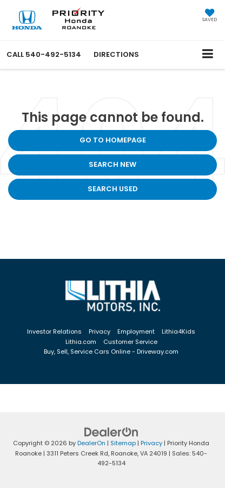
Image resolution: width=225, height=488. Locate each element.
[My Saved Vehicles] (209, 16)
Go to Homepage (113, 140)
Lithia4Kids (178, 331)
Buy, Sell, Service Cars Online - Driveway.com (111, 351)
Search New (112, 164)
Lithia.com (80, 341)
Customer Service (130, 341)
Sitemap (123, 443)
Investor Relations (54, 331)
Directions (116, 54)
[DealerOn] (111, 432)
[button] (44, 54)
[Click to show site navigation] (208, 54)
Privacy (99, 331)
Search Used (113, 189)
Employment (136, 331)
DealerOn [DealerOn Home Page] (91, 443)
